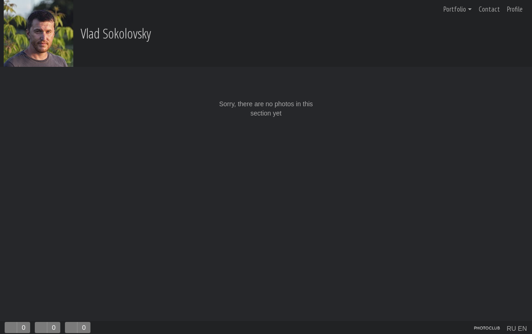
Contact (489, 9)
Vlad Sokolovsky (116, 33)
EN (522, 328)
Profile (515, 9)
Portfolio (457, 9)
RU (511, 328)
